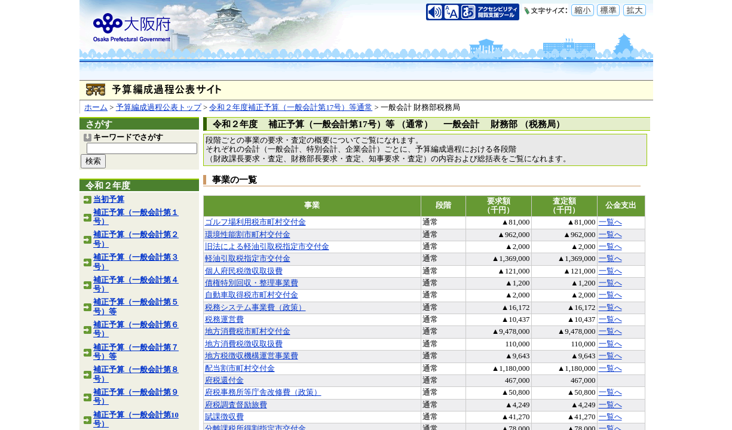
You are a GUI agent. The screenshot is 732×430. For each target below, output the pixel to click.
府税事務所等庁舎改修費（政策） (263, 392)
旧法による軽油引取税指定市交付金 (267, 246)
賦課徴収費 (224, 417)
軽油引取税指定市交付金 (247, 258)
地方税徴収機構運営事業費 (251, 356)
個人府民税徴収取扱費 (244, 271)
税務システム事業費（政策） (255, 307)
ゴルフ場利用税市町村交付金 (255, 222)
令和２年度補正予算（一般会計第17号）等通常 (290, 107)
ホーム (96, 107)
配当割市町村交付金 (240, 368)
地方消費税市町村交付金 (247, 331)
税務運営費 (224, 319)
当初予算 (108, 199)
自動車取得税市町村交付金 (251, 295)
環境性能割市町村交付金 (247, 235)
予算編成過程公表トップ (158, 107)
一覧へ (610, 222)
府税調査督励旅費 (236, 405)
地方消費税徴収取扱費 (244, 344)
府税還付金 (224, 380)
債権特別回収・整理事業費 (251, 283)
